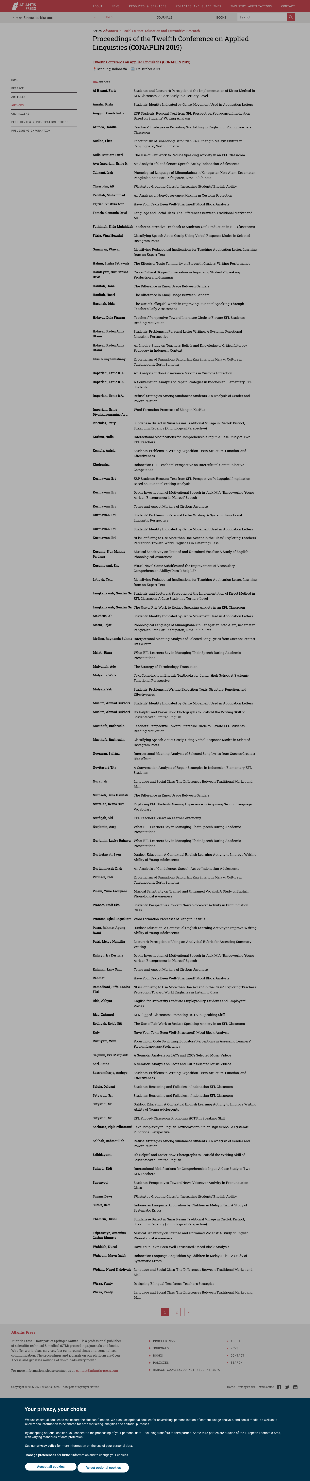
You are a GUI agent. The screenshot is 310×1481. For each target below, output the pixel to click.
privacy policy (46, 1448)
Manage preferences (41, 1457)
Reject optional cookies (104, 1468)
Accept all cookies (50, 1468)
